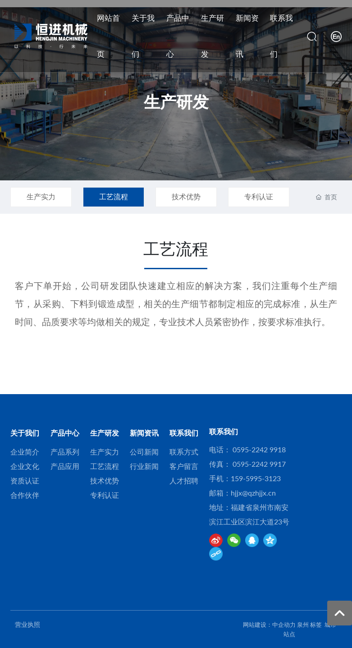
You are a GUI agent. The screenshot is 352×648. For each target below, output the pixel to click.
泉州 (303, 624)
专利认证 (258, 196)
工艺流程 (113, 196)
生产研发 (176, 101)
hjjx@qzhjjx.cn (253, 492)
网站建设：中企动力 (269, 624)
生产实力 (41, 196)
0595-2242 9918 (259, 449)
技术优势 (186, 196)
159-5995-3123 (256, 478)
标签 (316, 624)
